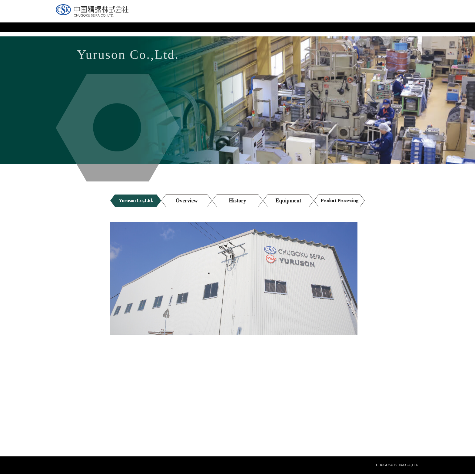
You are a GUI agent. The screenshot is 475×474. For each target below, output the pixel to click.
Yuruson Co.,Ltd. (135, 201)
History (237, 201)
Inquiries (329, 16)
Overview (186, 201)
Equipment (288, 201)
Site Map (355, 16)
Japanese (382, 16)
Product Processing (339, 201)
